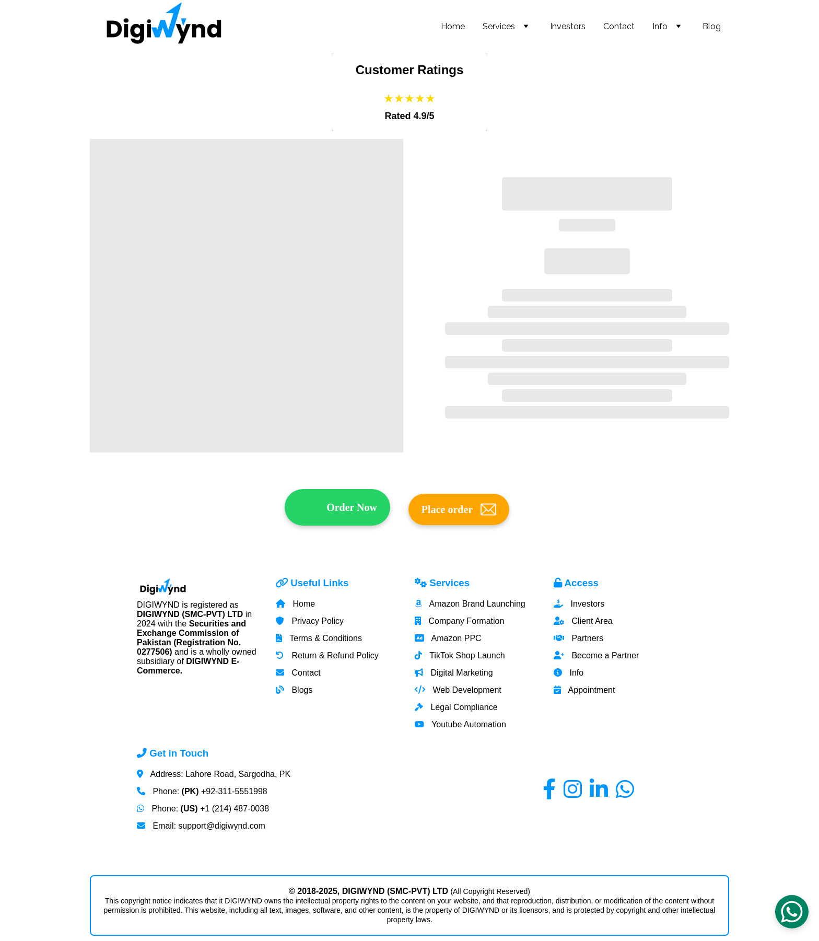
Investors (568, 26)
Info (660, 26)
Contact (619, 26)
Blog (712, 26)
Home (453, 26)
